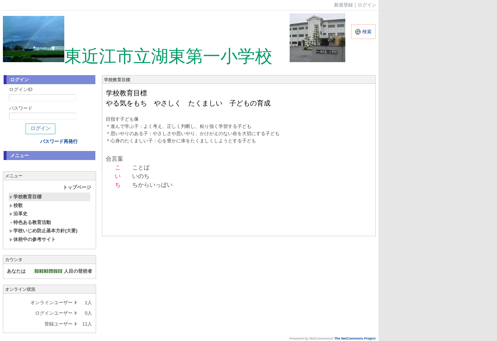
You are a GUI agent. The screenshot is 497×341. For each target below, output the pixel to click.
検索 (363, 31)
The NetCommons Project (354, 338)
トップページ (77, 187)
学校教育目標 (25, 196)
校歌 (16, 205)
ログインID (21, 89)
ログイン (367, 5)
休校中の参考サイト (32, 239)
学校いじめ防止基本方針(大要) (43, 230)
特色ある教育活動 (30, 222)
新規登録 (343, 5)
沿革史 (18, 213)
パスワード (21, 108)
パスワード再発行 (59, 141)
